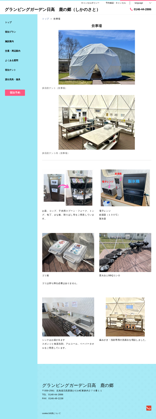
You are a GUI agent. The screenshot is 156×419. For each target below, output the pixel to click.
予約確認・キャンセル (116, 3)
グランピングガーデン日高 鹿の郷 (78, 385)
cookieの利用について (51, 413)
